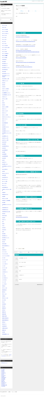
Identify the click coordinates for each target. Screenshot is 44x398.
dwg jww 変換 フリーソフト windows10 (6, 76)
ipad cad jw (3, 82)
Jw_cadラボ (3, 371)
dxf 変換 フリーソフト (5, 80)
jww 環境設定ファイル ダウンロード (6, 205)
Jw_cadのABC (3, 378)
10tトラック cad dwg (5, 29)
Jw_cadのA (2, 370)
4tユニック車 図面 (4, 57)
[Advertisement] (29, 23)
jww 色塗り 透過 (4, 215)
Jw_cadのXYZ (3, 1)
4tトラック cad (4, 43)
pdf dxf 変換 (3, 233)
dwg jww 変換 (4, 71)
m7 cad (3, 225)
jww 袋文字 (3, 217)
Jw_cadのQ (2, 376)
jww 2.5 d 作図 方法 (4, 169)
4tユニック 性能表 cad (5, 53)
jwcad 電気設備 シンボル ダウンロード (6, 167)
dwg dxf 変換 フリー (5, 65)
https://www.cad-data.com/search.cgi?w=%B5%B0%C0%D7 (25, 62)
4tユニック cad (4, 49)
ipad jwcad (3, 84)
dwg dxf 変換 (4, 61)
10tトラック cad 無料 (5, 31)
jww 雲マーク (4, 219)
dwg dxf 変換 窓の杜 (5, 69)
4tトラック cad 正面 (5, 45)
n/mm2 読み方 (4, 229)
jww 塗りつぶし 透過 (5, 198)
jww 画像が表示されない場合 (6, 211)
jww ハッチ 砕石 (4, 183)
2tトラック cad (4, 37)
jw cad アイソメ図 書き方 (5, 88)
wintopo (3, 247)
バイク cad (3, 265)
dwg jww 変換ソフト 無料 (5, 78)
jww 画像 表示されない (5, 209)
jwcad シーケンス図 (5, 110)
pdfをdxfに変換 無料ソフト (5, 245)
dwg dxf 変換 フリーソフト (5, 67)
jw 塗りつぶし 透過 (4, 98)
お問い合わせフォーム (4, 362)
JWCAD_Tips (3, 381)
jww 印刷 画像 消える (5, 187)
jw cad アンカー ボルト (5, 90)
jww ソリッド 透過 (4, 181)
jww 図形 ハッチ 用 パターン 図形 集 (6, 190)
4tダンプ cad (4, 41)
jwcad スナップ (4, 112)
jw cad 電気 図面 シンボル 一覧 (6, 94)
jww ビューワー (4, 185)
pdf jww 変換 (4, 239)
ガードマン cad (4, 251)
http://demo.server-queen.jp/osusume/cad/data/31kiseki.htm (25, 41)
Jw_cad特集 (3, 369)
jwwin (3, 221)
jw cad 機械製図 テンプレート (6, 92)
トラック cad (4, 261)
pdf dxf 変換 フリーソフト (5, 237)
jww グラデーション (5, 179)
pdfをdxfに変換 (4, 243)
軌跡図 (23, 248)
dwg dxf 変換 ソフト (5, 63)
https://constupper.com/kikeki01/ (21, 57)
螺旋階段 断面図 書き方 (40, 284)
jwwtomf (3, 223)
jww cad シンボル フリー (5, 173)
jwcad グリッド (4, 108)
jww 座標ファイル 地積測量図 (6, 200)
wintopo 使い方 (4, 249)
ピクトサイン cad (4, 267)
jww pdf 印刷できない (5, 177)
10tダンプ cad (4, 27)
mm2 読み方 (4, 227)
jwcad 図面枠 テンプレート (22, 266)
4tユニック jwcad (4, 51)
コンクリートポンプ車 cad (5, 255)
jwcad (3, 100)
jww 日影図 (3, 202)
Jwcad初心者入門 (3, 377)
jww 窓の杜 (3, 213)
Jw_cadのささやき (3, 382)
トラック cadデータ (5, 263)
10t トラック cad (4, 25)
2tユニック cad (4, 39)
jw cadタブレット (4, 96)
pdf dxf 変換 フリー (4, 235)
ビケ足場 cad (4, 269)
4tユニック (20, 248)
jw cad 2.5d (3, 86)
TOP (4, 391)
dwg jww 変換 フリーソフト (6, 73)
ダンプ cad (3, 257)
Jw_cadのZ (2, 380)
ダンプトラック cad (5, 259)
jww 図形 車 (3, 192)
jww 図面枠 (3, 196)
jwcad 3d (3, 102)
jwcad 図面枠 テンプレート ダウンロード (6, 133)
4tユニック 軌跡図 (4, 55)
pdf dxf (3, 231)
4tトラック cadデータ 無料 (22, 262)
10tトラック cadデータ (5, 33)
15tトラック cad (4, 35)
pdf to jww (3, 241)
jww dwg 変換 (4, 175)
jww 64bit (3, 171)
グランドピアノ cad (5, 253)
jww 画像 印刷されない (5, 207)
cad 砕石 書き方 (17, 284)
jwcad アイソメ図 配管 (5, 106)
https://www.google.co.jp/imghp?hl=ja (22, 217)
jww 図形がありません (5, 194)
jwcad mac (20, 279)
